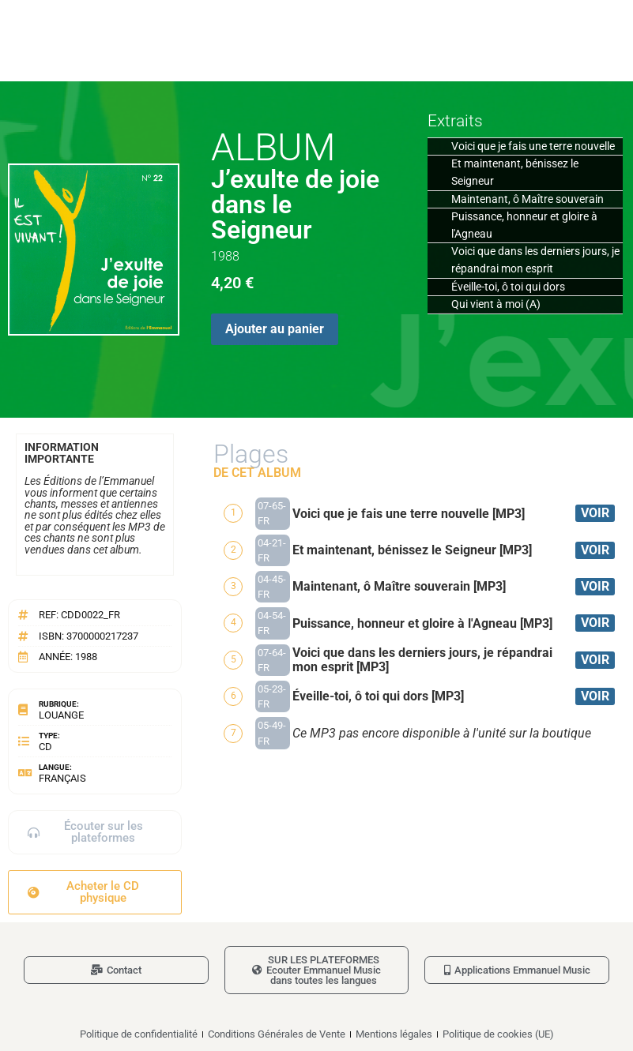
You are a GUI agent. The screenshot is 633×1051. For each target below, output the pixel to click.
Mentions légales (394, 1034)
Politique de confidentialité (139, 1034)
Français (62, 778)
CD (45, 747)
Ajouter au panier (274, 328)
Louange (61, 715)
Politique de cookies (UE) (498, 1034)
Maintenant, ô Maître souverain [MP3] (399, 586)
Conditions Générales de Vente (276, 1034)
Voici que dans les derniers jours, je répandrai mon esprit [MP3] (422, 659)
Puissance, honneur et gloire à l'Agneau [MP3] (422, 623)
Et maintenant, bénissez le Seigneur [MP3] (412, 549)
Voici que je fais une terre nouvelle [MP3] (408, 513)
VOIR (595, 512)
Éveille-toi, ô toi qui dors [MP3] (378, 696)
